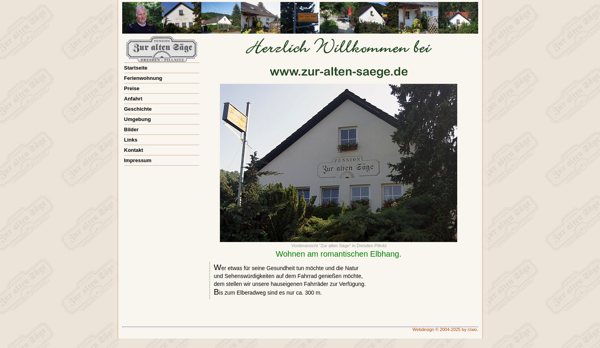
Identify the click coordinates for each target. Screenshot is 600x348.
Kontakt (133, 150)
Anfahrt (133, 99)
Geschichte (138, 109)
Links (131, 140)
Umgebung (137, 119)
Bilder (131, 129)
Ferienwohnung (143, 78)
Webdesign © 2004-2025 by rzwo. (445, 329)
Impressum (137, 160)
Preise (132, 88)
